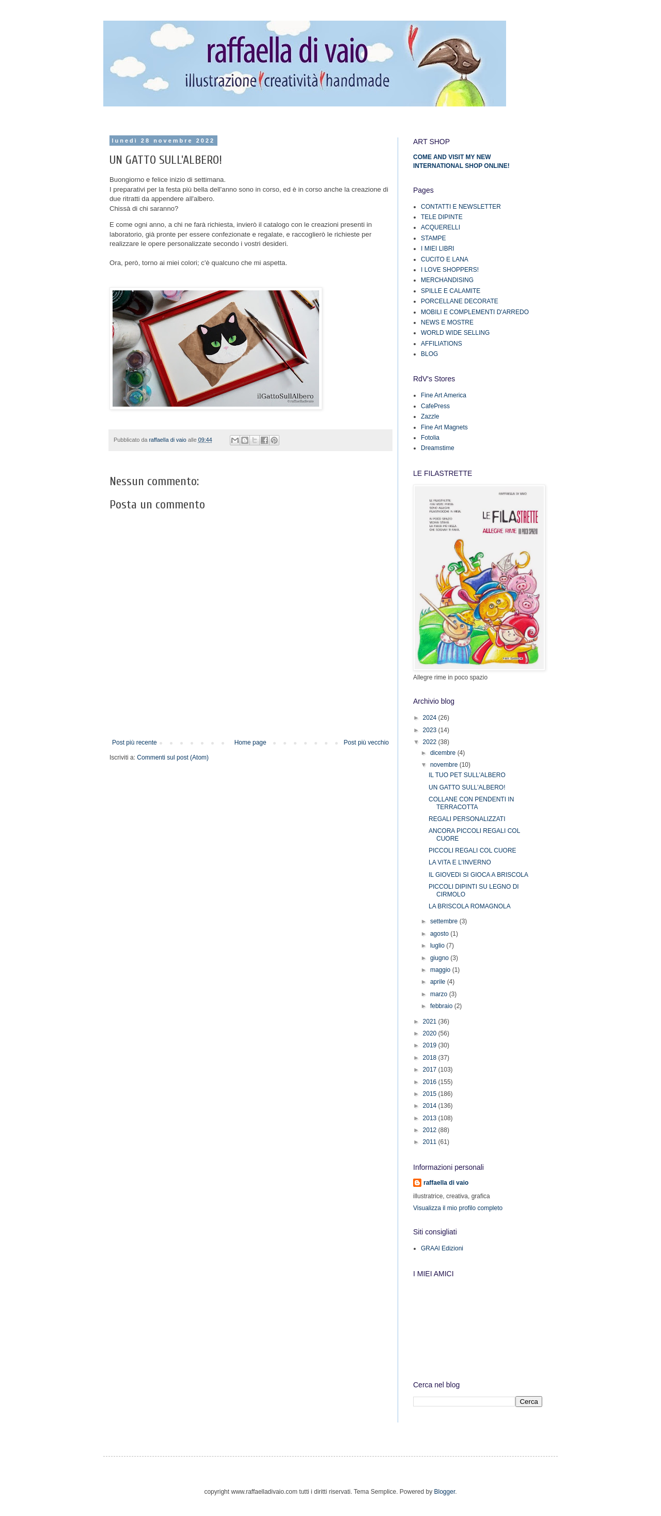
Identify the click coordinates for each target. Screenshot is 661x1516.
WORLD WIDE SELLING (455, 332)
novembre (445, 764)
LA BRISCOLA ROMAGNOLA (470, 906)
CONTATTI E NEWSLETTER (461, 206)
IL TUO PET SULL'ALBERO (467, 775)
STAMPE (433, 238)
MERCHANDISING (447, 280)
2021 (430, 1021)
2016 (430, 1082)
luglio (438, 945)
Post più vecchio (366, 742)
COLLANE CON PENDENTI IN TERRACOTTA (471, 803)
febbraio (442, 1006)
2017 (430, 1069)
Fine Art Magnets (444, 427)
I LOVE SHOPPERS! (450, 269)
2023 (430, 730)
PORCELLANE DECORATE (459, 301)
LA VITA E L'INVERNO (460, 862)
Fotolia (430, 437)
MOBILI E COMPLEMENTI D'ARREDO (475, 312)
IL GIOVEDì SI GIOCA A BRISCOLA (478, 874)
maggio (441, 969)
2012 (430, 1130)
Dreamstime (437, 448)
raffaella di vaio (445, 1182)
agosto (440, 933)
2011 (430, 1142)
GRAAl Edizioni (442, 1248)
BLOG (429, 354)
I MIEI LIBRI (437, 248)
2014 (430, 1105)
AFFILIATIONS (441, 343)
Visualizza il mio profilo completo (457, 1208)
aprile (438, 981)
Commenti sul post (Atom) (173, 757)
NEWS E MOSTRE (447, 322)
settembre (445, 921)
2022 (430, 742)
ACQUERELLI (440, 227)
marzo (439, 994)
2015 (430, 1093)
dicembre (444, 752)
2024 (430, 717)
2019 (430, 1045)
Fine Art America (443, 395)
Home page (250, 742)
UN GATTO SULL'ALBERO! (467, 787)
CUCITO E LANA (444, 259)
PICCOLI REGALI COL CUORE (472, 850)
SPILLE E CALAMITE (450, 291)
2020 (430, 1033)
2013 (430, 1118)
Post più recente (134, 742)
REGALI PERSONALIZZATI (467, 819)
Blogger (444, 1491)
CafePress (435, 406)
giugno (440, 958)
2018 (430, 1057)
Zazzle (430, 416)
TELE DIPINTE (442, 217)
